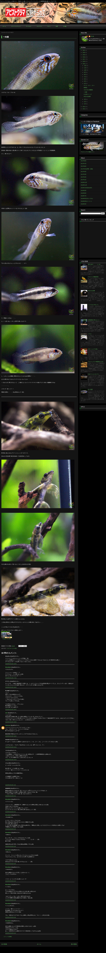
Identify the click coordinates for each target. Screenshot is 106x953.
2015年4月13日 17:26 (10, 678)
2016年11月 (84, 185)
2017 (84, 59)
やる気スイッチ (88, 94)
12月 (85, 65)
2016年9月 (83, 190)
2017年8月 (83, 160)
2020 (84, 52)
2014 (84, 106)
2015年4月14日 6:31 (10, 796)
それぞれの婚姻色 (88, 89)
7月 (85, 76)
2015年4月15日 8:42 (10, 933)
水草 (57, 26)
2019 (84, 54)
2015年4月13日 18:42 (10, 709)
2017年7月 (83, 163)
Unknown (8, 725)
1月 (85, 103)
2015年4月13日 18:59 (10, 722)
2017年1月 (83, 179)
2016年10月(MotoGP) (86, 187)
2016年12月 (84, 182)
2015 (84, 63)
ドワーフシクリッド (16, 26)
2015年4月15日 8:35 (10, 900)
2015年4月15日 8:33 (10, 881)
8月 (85, 74)
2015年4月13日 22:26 (10, 747)
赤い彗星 (90, 389)
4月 (85, 83)
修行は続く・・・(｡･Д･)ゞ (95, 264)
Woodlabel (8, 667)
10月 (85, 70)
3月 (85, 99)
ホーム (4, 26)
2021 (84, 50)
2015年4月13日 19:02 (10, 736)
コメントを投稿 (8, 936)
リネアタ (9, 648)
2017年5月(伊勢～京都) (87, 169)
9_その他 (14, 648)
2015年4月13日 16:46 (10, 663)
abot (6, 712)
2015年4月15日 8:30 (10, 863)
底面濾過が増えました (94, 320)
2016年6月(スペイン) (86, 201)
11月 (85, 67)
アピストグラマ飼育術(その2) (95, 361)
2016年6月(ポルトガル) (87, 198)
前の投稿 (74, 944)
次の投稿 (4, 944)
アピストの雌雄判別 (93, 276)
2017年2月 (83, 177)
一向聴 (85, 92)
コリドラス (39, 26)
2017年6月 (83, 166)
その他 (64, 26)
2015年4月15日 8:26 (10, 829)
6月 (85, 79)
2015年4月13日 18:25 (10, 687)
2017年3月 (83, 174)
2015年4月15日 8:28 (10, 846)
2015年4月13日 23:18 (10, 759)
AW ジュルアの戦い (93, 349)
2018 (84, 57)
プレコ (48, 26)
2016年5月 (83, 204)
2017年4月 (83, 171)
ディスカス (28, 26)
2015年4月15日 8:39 (10, 917)
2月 (85, 101)
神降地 (85, 87)
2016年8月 (83, 193)
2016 (84, 61)
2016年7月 (83, 196)
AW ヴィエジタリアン (93, 374)
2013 (84, 108)
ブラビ (90, 334)
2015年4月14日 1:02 (10, 785)
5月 (85, 81)
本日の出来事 (87, 96)
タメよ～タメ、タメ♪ (89, 85)
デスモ (92, 36)
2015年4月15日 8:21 (10, 811)
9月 (85, 72)
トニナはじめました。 (94, 304)
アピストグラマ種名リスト (88, 152)
